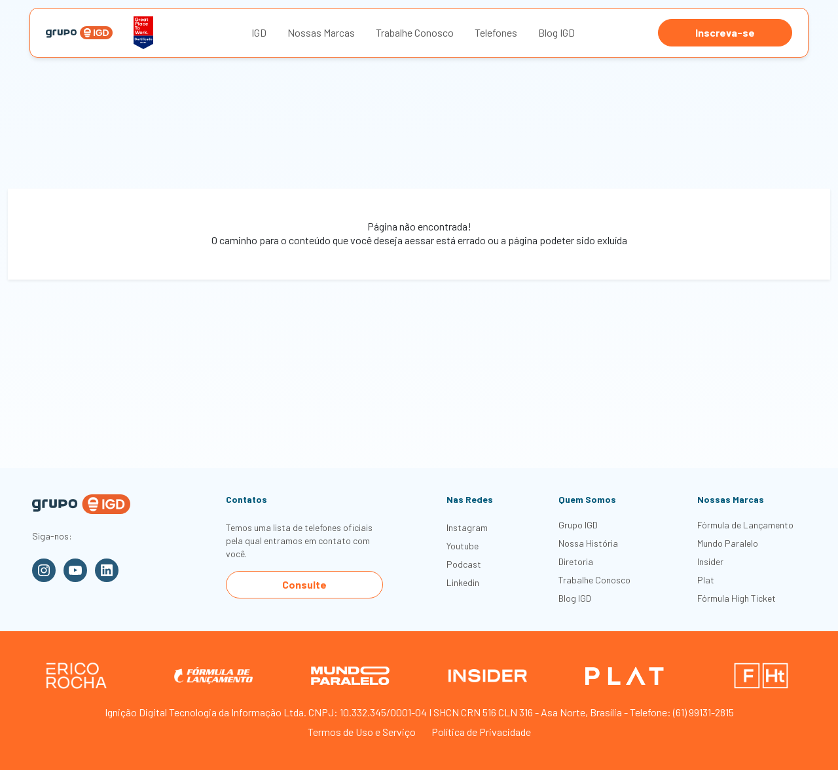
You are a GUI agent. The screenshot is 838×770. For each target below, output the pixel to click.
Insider (710, 561)
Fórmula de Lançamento (745, 524)
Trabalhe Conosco (415, 32)
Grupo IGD (578, 524)
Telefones (496, 32)
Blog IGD (556, 32)
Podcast (463, 564)
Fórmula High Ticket (736, 598)
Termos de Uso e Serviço (362, 731)
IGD (258, 32)
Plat (705, 579)
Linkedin (462, 582)
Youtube (462, 545)
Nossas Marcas (321, 32)
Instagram (467, 527)
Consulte (304, 584)
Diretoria (575, 561)
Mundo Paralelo (727, 543)
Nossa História (588, 543)
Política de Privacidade (481, 731)
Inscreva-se (725, 32)
